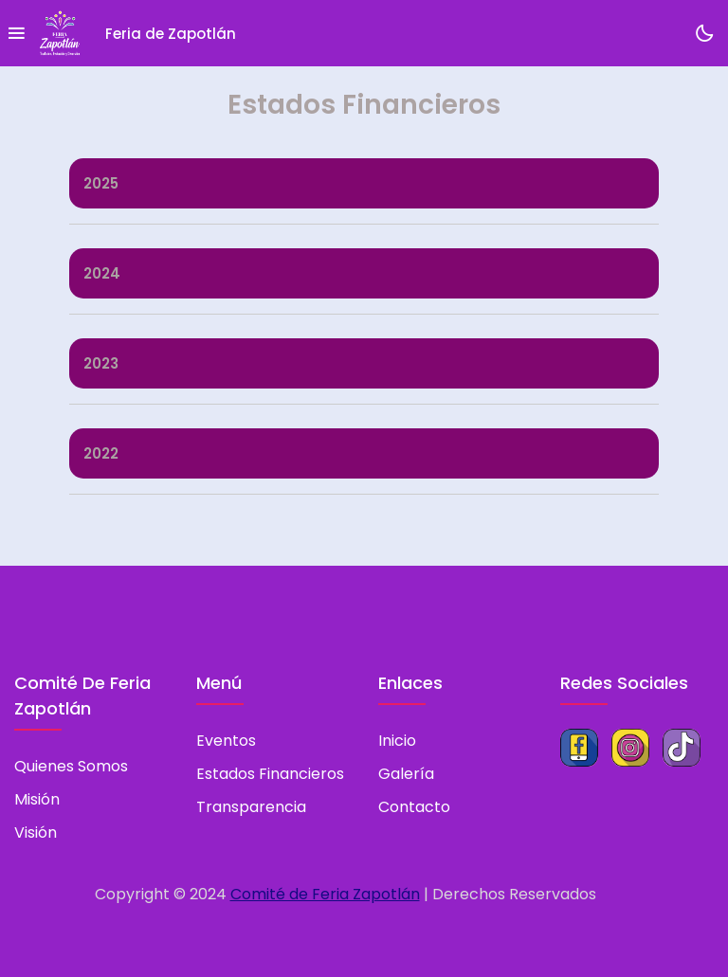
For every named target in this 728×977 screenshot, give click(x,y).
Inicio (397, 740)
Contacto (414, 807)
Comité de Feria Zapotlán (325, 894)
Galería (406, 774)
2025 (100, 183)
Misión (37, 799)
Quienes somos (71, 766)
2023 (100, 363)
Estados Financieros (270, 774)
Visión (35, 832)
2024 (101, 273)
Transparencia (251, 807)
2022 (100, 453)
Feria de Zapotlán (170, 34)
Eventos (226, 740)
